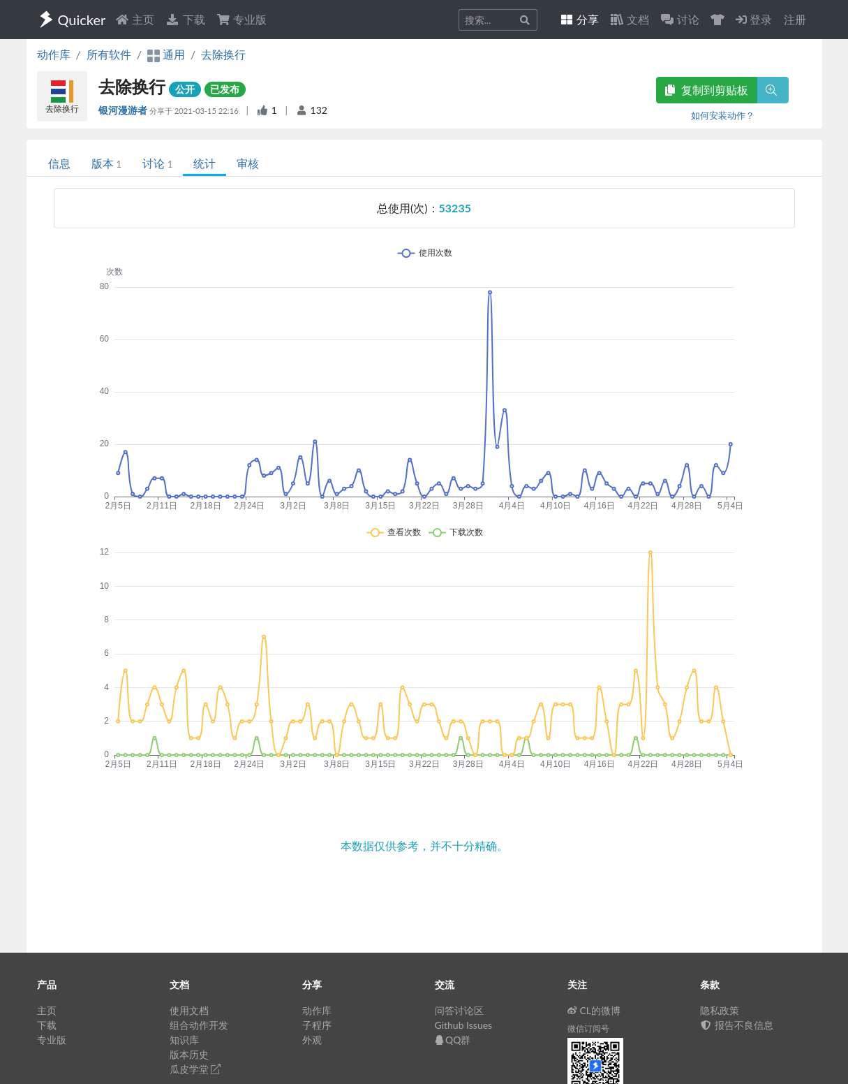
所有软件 (109, 54)
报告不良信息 (737, 1025)
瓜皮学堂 (195, 1069)
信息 (59, 163)
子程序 (317, 1025)
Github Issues (464, 1025)
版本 (106, 163)
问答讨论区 (459, 1010)
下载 (184, 19)
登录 (754, 19)
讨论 (157, 163)
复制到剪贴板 (706, 89)
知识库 (184, 1040)
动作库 (53, 54)
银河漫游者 (123, 110)
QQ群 (453, 1040)
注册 (795, 19)
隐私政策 (719, 1010)
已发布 (224, 89)
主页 (134, 19)
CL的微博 (594, 1010)
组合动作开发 (199, 1025)
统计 (204, 163)
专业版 (241, 19)
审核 (248, 163)
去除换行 (223, 54)
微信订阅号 (588, 1028)
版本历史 (189, 1054)
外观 (312, 1040)
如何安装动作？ (722, 115)
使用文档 (189, 1010)
